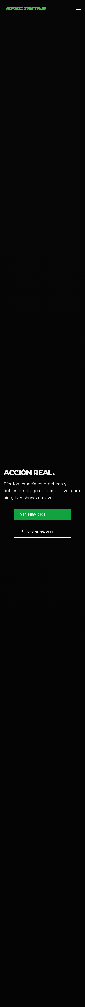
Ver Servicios (33, 514)
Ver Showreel (37, 531)
